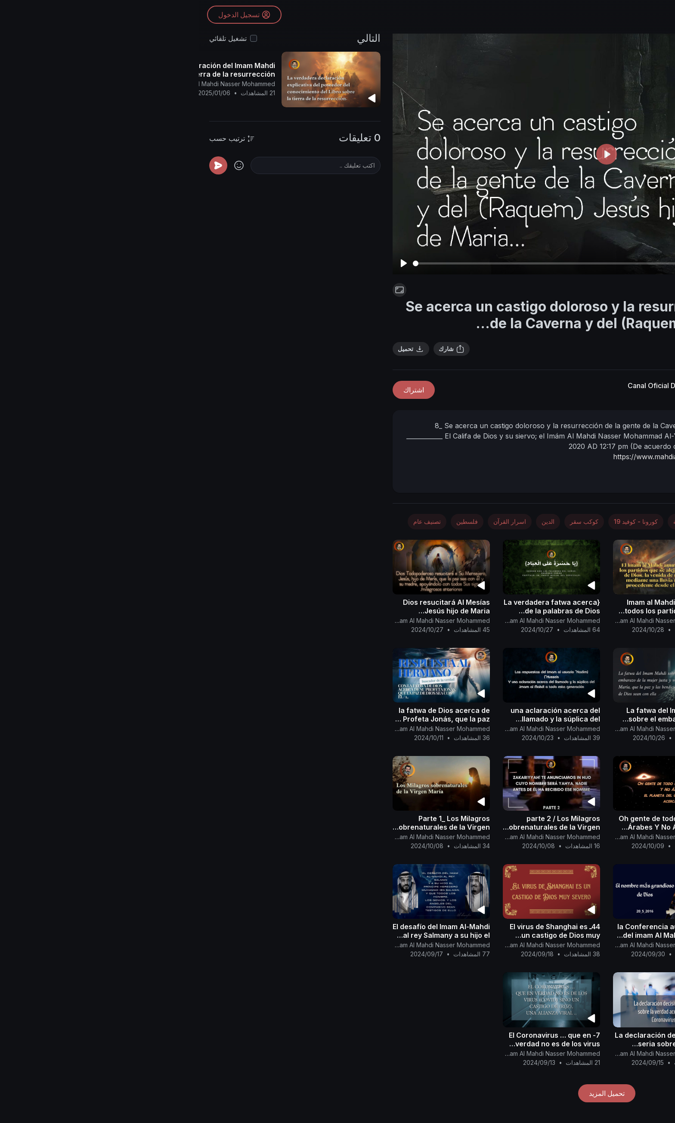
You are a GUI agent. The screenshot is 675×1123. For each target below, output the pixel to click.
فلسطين (268, 521)
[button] (653, 549)
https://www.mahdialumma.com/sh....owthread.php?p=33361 (512, 456)
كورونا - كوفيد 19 (437, 521)
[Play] (205, 263)
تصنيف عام (228, 521)
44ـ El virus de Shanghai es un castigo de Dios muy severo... (356, 935)
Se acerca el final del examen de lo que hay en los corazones (574, 719)
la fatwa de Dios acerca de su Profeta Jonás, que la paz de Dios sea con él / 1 (242, 719)
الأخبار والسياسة (595, 521)
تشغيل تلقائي (29, 38)
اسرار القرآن (502, 290)
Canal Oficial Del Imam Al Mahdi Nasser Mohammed (513, 385)
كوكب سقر (385, 521)
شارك (253, 349)
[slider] (359, 263)
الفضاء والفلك (542, 521)
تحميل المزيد (408, 1093)
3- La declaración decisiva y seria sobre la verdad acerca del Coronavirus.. (463, 1044)
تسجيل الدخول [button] (46, 15)
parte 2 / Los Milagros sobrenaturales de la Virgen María (353, 827)
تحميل (212, 349)
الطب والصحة (491, 521)
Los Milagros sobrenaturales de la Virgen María (573, 1039)
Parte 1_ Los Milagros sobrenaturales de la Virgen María (243, 827)
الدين (349, 521)
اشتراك (214, 390)
